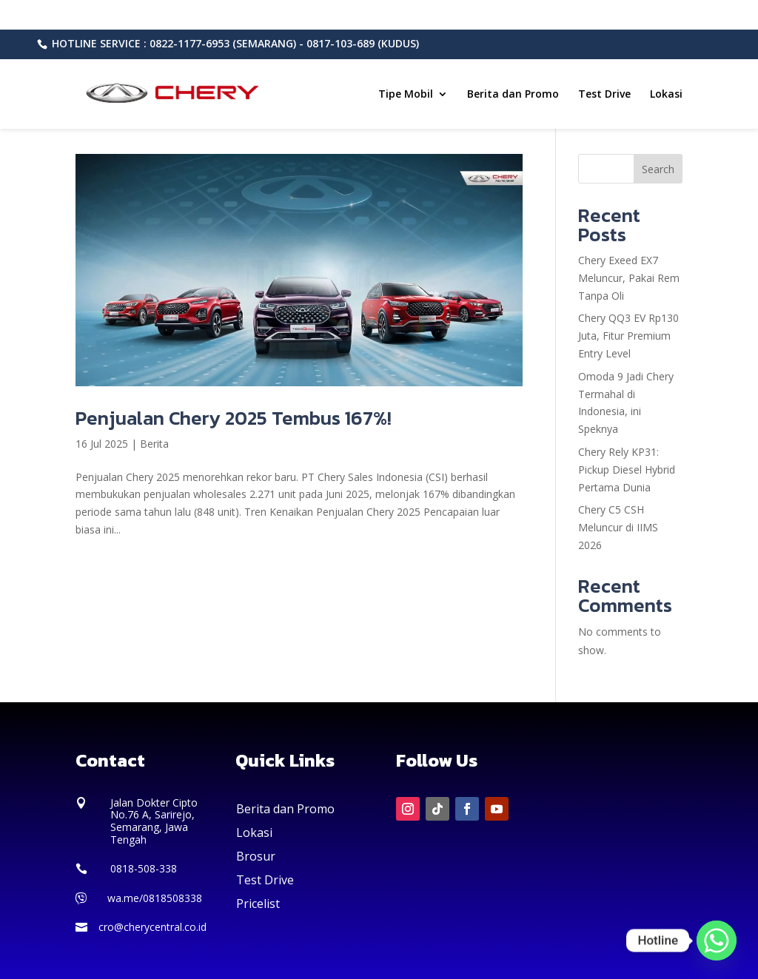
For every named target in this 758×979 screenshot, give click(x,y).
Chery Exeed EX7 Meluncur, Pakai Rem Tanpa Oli (629, 278)
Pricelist (258, 903)
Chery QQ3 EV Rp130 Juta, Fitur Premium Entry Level (628, 335)
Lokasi (666, 95)
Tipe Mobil (405, 95)
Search (658, 169)
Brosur (255, 856)
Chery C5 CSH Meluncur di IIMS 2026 (618, 527)
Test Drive (604, 95)
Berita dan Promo (513, 95)
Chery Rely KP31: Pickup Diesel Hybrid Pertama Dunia (626, 469)
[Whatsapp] (717, 941)
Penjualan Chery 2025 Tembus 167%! (234, 417)
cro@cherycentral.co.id (152, 927)
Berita (154, 444)
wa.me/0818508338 (154, 898)
